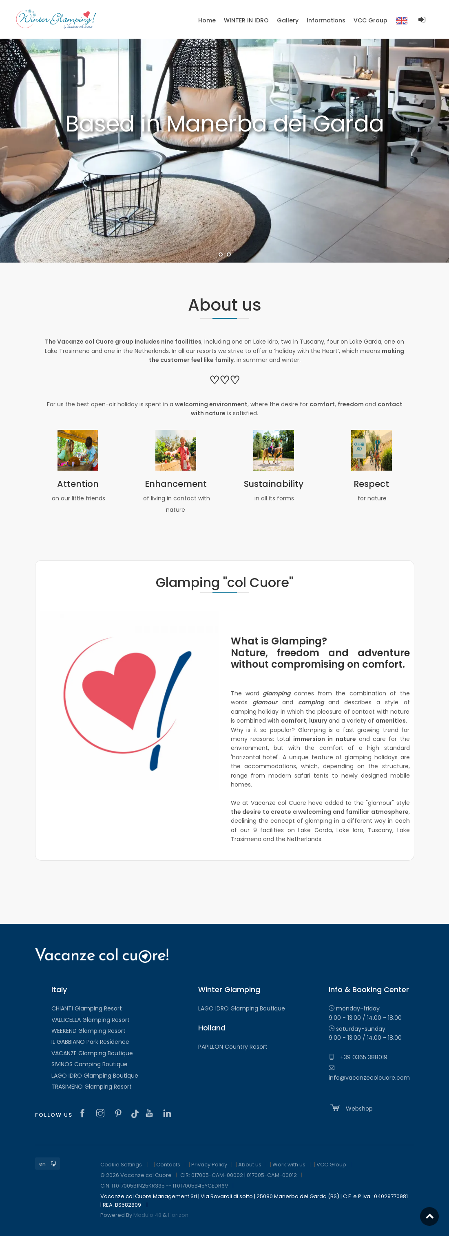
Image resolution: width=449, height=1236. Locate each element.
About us (249, 1164)
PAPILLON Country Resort (233, 1047)
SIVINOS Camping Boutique (89, 1064)
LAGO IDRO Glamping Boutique (94, 1076)
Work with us (288, 1164)
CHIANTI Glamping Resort (86, 1008)
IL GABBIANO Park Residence (90, 1042)
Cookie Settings (121, 1164)
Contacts (168, 1164)
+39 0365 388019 (358, 1057)
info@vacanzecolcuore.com (369, 1073)
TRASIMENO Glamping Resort (91, 1087)
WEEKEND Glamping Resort (88, 1031)
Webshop (351, 1107)
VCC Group (331, 1164)
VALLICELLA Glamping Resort (90, 1020)
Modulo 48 (147, 1215)
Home (207, 20)
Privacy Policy (209, 1164)
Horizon (178, 1215)
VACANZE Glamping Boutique (92, 1053)
